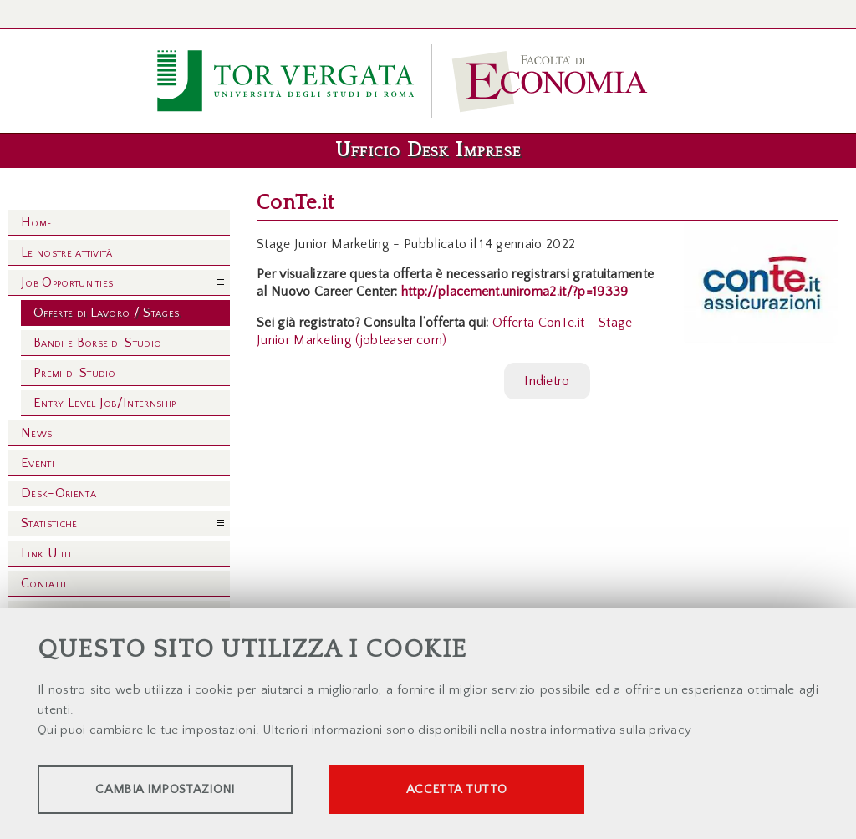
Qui (47, 730)
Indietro (547, 381)
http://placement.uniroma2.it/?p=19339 (515, 291)
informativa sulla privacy (620, 730)
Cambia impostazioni (168, 789)
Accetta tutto (470, 789)
